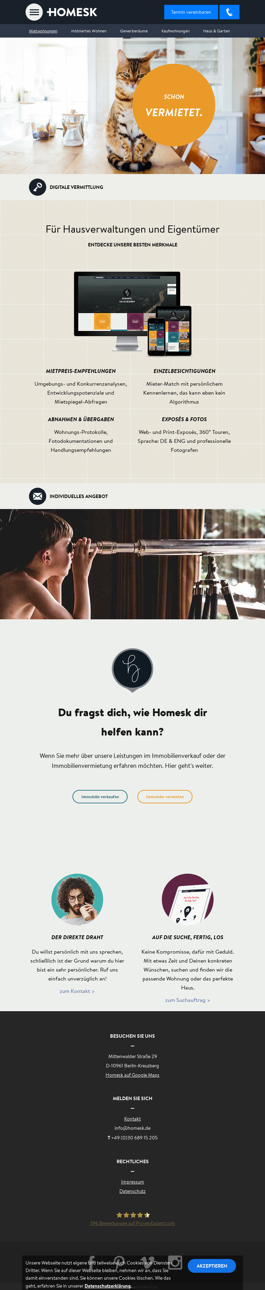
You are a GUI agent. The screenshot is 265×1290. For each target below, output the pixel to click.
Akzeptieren (212, 1265)
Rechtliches (133, 1161)
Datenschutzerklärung (108, 1285)
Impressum (132, 1182)
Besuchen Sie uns (132, 1036)
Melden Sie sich (133, 1098)
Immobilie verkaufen (100, 797)
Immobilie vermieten (165, 797)
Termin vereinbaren (191, 12)
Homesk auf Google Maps (132, 1075)
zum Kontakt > (77, 990)
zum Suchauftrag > (187, 999)
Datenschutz (132, 1191)
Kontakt (132, 1119)
